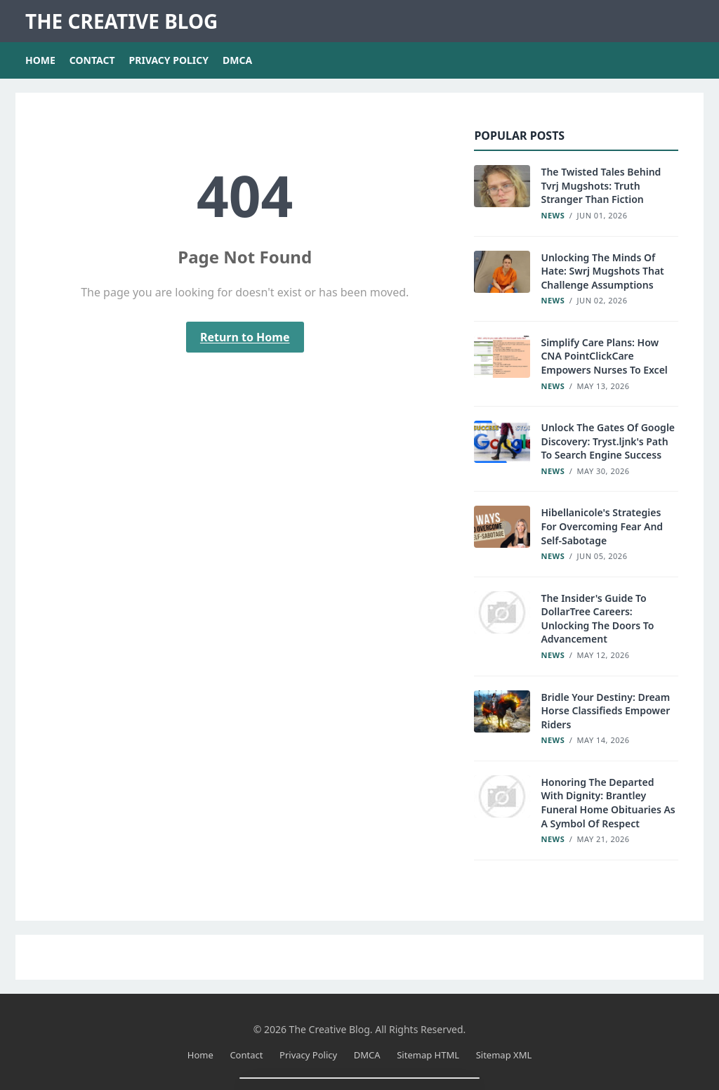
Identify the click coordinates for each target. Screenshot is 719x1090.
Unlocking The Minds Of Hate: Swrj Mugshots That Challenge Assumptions (602, 271)
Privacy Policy (169, 60)
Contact (92, 60)
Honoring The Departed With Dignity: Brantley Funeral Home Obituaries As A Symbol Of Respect (608, 802)
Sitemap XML (504, 1055)
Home (40, 60)
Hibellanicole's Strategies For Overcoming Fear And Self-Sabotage (602, 526)
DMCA (237, 60)
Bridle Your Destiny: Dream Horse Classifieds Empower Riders (605, 710)
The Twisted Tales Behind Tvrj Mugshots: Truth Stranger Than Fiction (601, 185)
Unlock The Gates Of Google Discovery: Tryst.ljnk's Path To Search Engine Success (608, 441)
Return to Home (245, 337)
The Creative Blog (121, 21)
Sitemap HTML (428, 1055)
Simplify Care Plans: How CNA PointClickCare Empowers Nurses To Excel (604, 356)
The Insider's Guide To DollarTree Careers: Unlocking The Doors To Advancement (597, 618)
